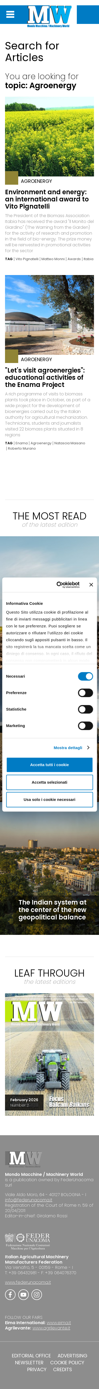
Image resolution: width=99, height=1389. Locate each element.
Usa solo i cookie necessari (50, 799)
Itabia (88, 259)
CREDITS (62, 1370)
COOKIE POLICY (67, 1363)
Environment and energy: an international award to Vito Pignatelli (47, 199)
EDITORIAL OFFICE (31, 1356)
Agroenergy (41, 443)
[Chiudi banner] (91, 585)
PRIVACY (36, 1370)
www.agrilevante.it (51, 1328)
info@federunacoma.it (28, 1200)
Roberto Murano (22, 448)
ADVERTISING (72, 1356)
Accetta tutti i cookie (49, 764)
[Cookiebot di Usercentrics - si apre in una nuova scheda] (59, 584)
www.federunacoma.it (28, 1282)
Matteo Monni (53, 259)
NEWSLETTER (29, 1363)
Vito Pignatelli (27, 259)
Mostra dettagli (68, 747)
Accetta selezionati (49, 782)
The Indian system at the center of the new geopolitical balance (52, 910)
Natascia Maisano (69, 443)
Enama (22, 443)
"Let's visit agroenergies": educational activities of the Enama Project (45, 377)
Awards (74, 259)
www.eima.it (59, 1323)
